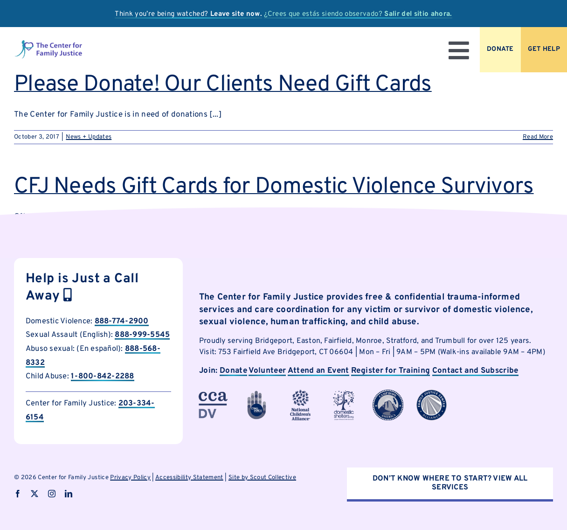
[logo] (48, 43)
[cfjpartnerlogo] (344, 393)
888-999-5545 (142, 335)
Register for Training (390, 371)
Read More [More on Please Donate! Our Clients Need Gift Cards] (538, 137)
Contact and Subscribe (475, 371)
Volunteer (267, 371)
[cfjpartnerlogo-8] (431, 393)
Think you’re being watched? (188, 14)
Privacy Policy (130, 477)
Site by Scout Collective (262, 477)
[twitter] (34, 493)
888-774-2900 (122, 321)
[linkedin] (68, 493)
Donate (233, 371)
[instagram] (51, 493)
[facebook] (17, 493)
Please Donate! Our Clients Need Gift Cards (223, 85)
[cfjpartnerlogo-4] (300, 393)
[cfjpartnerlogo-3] (213, 393)
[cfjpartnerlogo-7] (388, 393)
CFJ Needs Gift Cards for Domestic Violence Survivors (274, 187)
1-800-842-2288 (102, 376)
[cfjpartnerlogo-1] (257, 393)
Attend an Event (318, 371)
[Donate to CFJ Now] (500, 49)
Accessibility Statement (189, 477)
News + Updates (88, 137)
